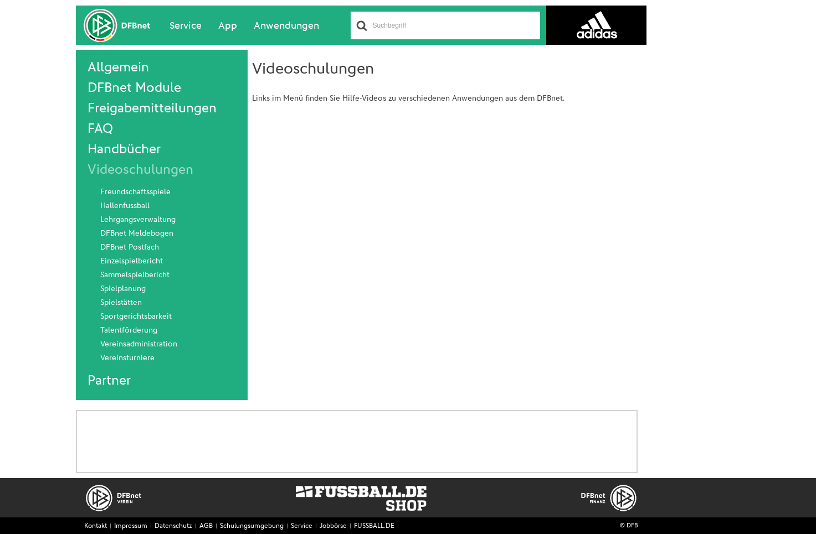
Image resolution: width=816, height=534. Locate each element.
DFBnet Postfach (129, 247)
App (227, 26)
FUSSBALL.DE (374, 526)
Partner (109, 380)
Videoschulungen (140, 170)
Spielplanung (123, 289)
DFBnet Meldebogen (136, 233)
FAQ (100, 129)
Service (186, 26)
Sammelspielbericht (135, 275)
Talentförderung (128, 330)
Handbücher (124, 149)
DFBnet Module (134, 88)
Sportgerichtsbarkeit (136, 316)
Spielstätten (121, 303)
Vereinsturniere (127, 358)
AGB (206, 526)
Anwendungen (286, 26)
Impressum (130, 526)
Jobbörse (333, 526)
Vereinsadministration (138, 344)
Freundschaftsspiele (135, 192)
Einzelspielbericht (131, 261)
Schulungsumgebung (252, 526)
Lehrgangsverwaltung (138, 220)
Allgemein (118, 67)
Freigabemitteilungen (152, 108)
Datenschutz (173, 526)
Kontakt (95, 526)
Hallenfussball (125, 206)
